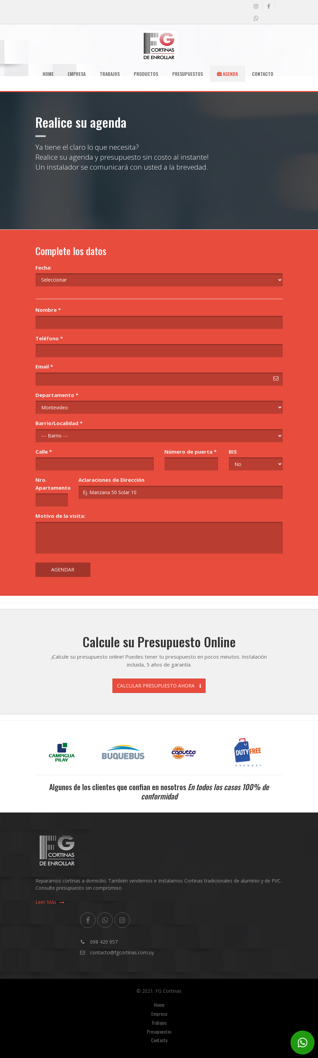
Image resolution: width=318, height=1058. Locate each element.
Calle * (43, 451)
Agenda (227, 73)
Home (48, 73)
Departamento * (56, 394)
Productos (146, 73)
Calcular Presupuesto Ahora (159, 685)
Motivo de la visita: (60, 515)
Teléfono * (49, 338)
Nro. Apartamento (51, 483)
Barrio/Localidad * (59, 423)
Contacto (262, 73)
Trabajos (110, 73)
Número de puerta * (190, 451)
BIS (233, 451)
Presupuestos (187, 73)
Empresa (77, 73)
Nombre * (48, 309)
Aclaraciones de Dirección (111, 479)
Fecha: (43, 267)
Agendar (62, 569)
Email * (44, 366)
